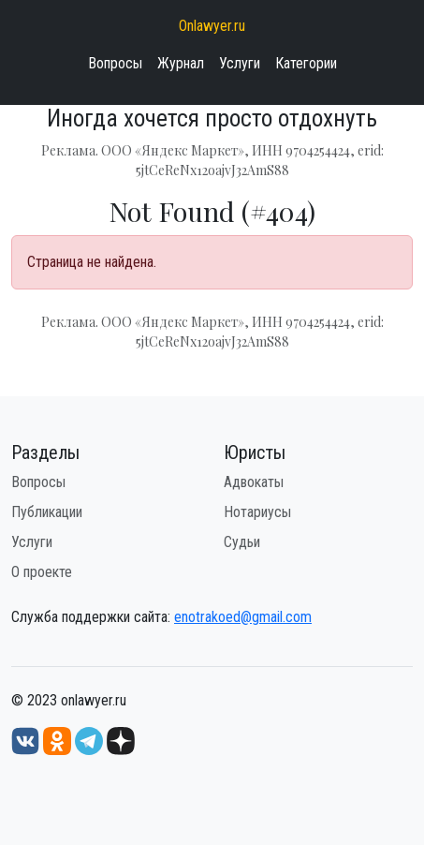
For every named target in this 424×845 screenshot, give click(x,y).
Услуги (239, 63)
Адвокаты (254, 482)
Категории (306, 63)
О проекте (41, 572)
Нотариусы (257, 512)
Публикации (46, 512)
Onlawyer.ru (212, 26)
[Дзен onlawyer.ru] (121, 740)
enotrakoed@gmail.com (243, 617)
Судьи (242, 542)
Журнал (180, 63)
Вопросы (115, 63)
